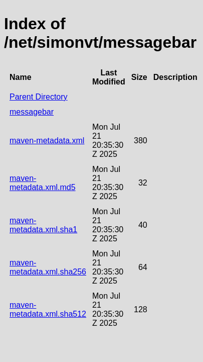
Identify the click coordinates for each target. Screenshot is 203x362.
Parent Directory (39, 97)
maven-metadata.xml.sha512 (48, 309)
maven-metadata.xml (47, 140)
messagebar (32, 112)
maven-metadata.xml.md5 (43, 183)
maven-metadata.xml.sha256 (48, 267)
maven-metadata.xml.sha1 (43, 225)
